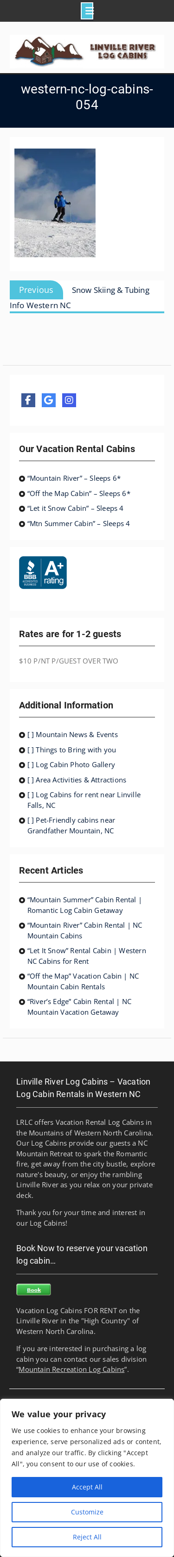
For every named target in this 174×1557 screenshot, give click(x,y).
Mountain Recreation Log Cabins (71, 1369)
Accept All (87, 1487)
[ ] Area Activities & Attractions (77, 779)
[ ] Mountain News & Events (72, 734)
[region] (87, 1478)
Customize (87, 1511)
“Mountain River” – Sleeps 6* (74, 478)
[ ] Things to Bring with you (71, 749)
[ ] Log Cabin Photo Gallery (71, 764)
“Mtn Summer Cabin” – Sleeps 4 (78, 523)
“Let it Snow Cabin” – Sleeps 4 (75, 508)
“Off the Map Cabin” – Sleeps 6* (78, 493)
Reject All (87, 1536)
